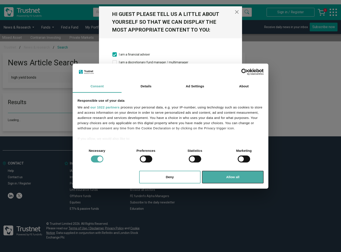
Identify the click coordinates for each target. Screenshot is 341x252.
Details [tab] (146, 86)
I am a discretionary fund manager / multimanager (153, 62)
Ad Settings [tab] (195, 86)
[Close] (236, 11)
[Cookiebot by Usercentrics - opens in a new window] (245, 72)
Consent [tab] (97, 86)
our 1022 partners (105, 107)
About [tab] (244, 86)
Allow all (232, 177)
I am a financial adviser (134, 54)
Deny (170, 177)
